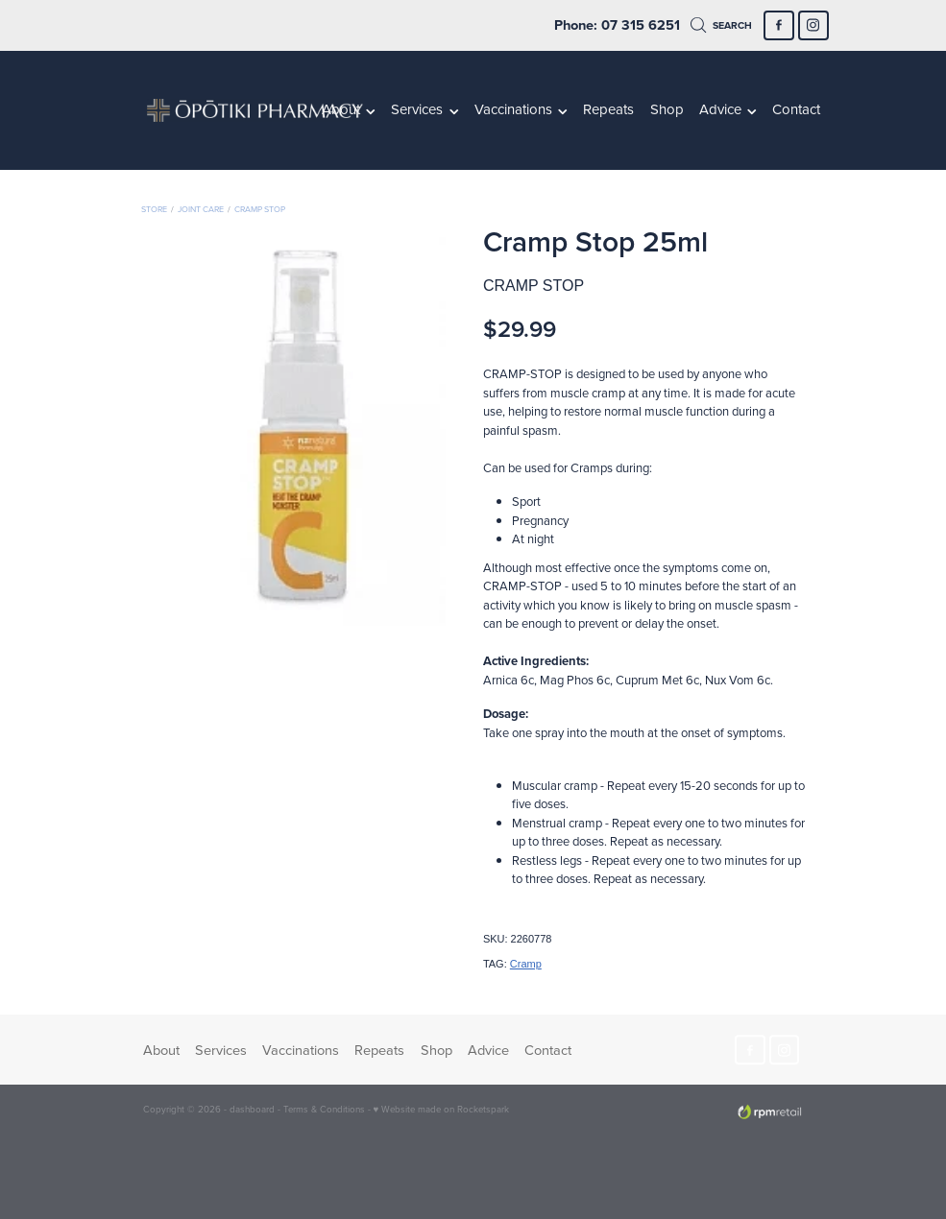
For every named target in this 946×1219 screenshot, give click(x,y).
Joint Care (201, 209)
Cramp (526, 963)
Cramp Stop (259, 209)
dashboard (252, 1108)
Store (154, 209)
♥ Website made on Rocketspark (442, 1108)
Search (721, 25)
